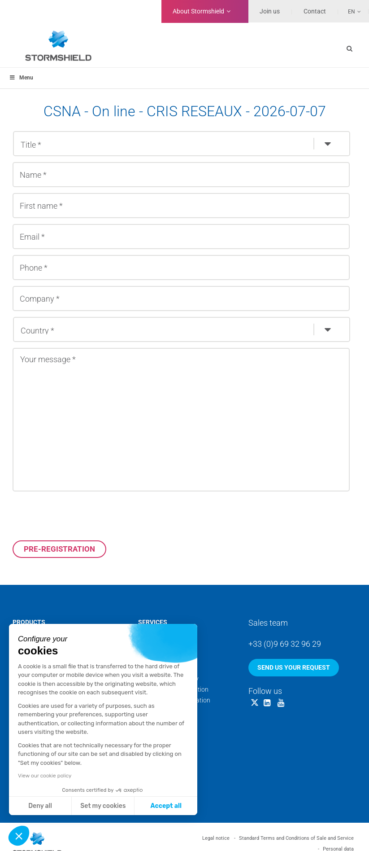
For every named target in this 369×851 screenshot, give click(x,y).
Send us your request (293, 667)
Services (152, 622)
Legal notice (216, 838)
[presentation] (81, 515)
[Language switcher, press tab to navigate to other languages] (350, 11)
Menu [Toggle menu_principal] (21, 78)
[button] (19, 836)
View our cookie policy (44, 775)
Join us (270, 11)
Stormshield (198, 11)
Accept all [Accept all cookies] (166, 806)
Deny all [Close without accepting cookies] (40, 806)
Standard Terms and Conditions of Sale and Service (296, 838)
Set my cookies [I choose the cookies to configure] (103, 806)
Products (29, 622)
